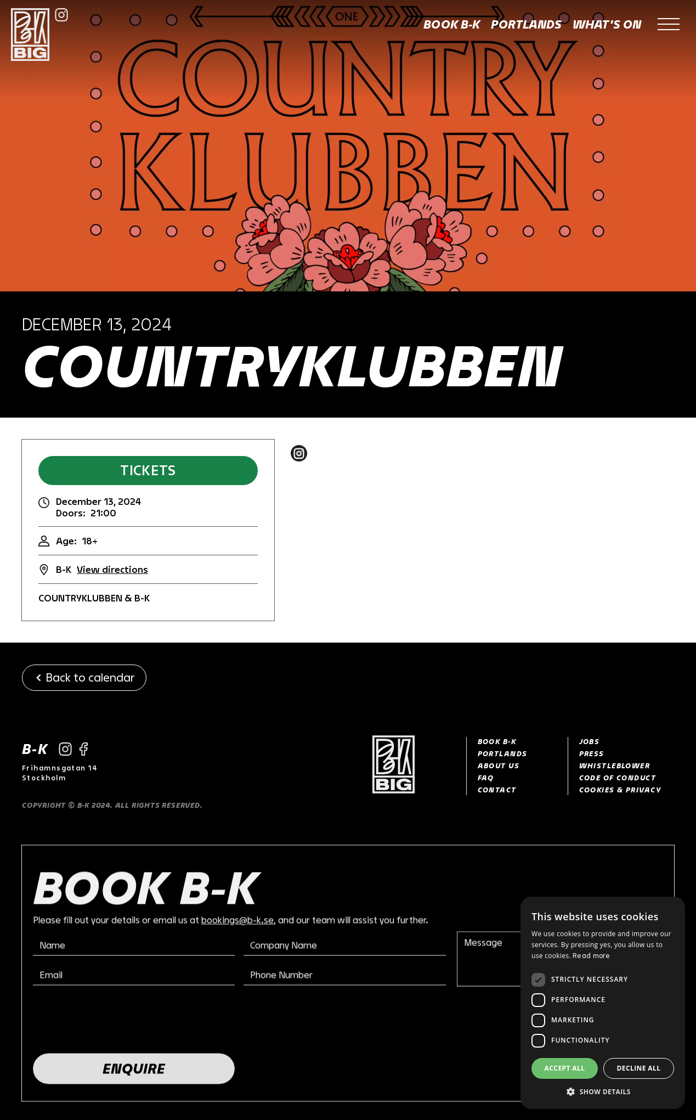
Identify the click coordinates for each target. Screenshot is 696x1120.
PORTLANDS (503, 753)
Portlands (526, 24)
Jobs (589, 741)
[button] (668, 24)
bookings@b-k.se (237, 921)
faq (486, 777)
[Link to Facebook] (84, 749)
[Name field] (134, 947)
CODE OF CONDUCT (618, 777)
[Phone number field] (344, 976)
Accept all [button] (565, 1068)
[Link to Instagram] (61, 14)
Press (591, 753)
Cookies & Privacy (620, 789)
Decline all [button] (639, 1068)
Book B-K (451, 24)
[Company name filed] (344, 947)
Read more (591, 955)
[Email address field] (134, 976)
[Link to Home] (407, 766)
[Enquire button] (134, 1070)
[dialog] (602, 1003)
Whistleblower (614, 765)
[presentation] (116, 1020)
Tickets (148, 470)
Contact (497, 789)
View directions (112, 569)
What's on (607, 24)
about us (499, 765)
